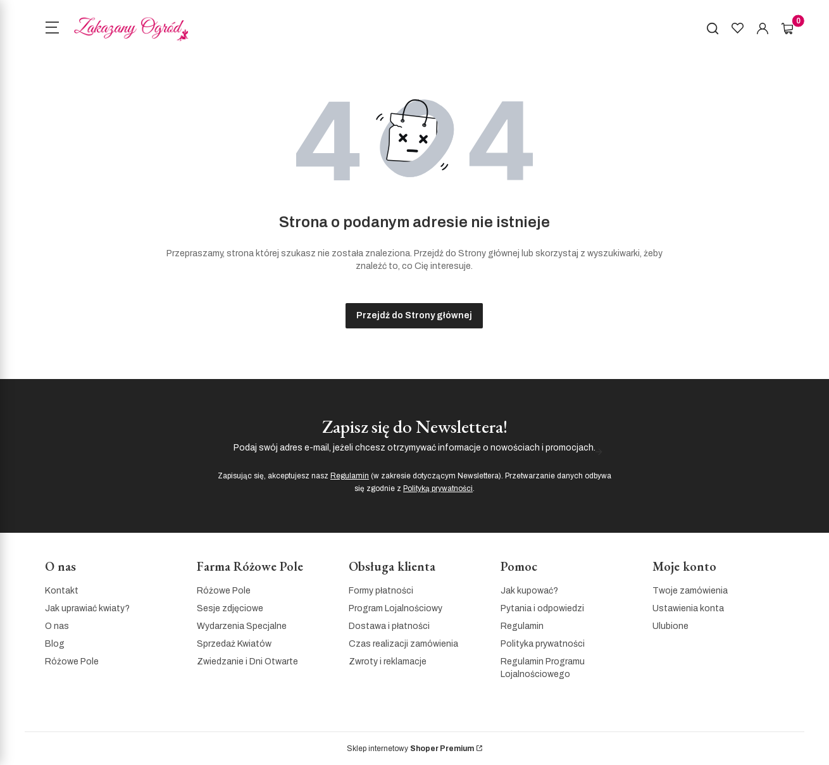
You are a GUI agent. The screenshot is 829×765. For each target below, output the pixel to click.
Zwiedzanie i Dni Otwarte (247, 661)
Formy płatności (381, 590)
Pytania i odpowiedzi (542, 608)
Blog (55, 644)
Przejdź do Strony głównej (414, 315)
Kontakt (61, 590)
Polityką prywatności (438, 488)
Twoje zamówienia (690, 590)
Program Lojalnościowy (395, 608)
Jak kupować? (529, 590)
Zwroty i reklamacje (388, 661)
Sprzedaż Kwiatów (234, 644)
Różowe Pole (72, 661)
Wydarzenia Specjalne (242, 626)
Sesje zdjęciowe (230, 608)
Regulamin (349, 475)
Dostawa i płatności (389, 626)
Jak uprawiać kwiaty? (87, 608)
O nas (57, 626)
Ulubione (670, 626)
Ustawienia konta (688, 608)
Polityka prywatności (543, 644)
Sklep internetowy (410, 748)
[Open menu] (52, 29)
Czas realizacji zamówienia (403, 644)
